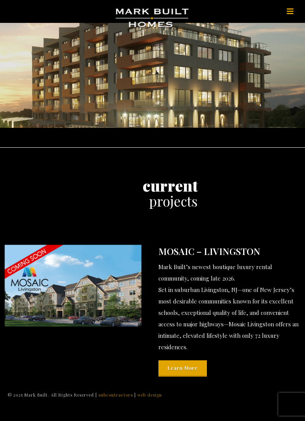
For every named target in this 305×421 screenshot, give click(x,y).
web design (149, 395)
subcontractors (116, 395)
